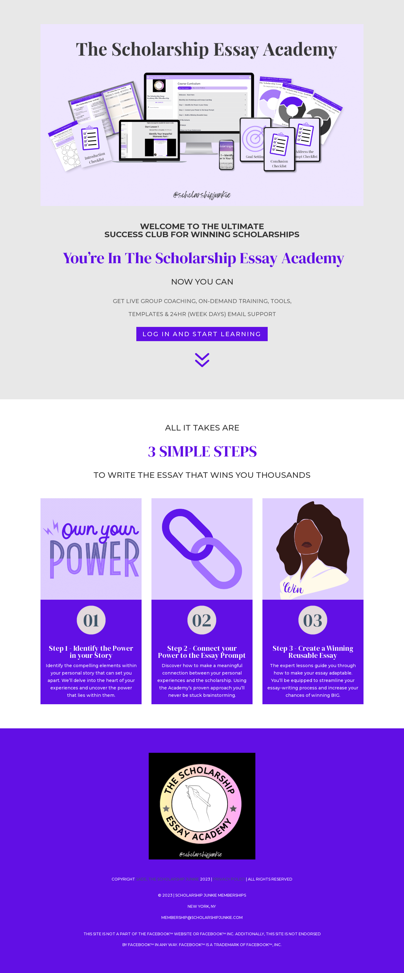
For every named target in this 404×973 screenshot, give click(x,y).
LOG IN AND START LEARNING (202, 334)
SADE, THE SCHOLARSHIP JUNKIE (167, 879)
